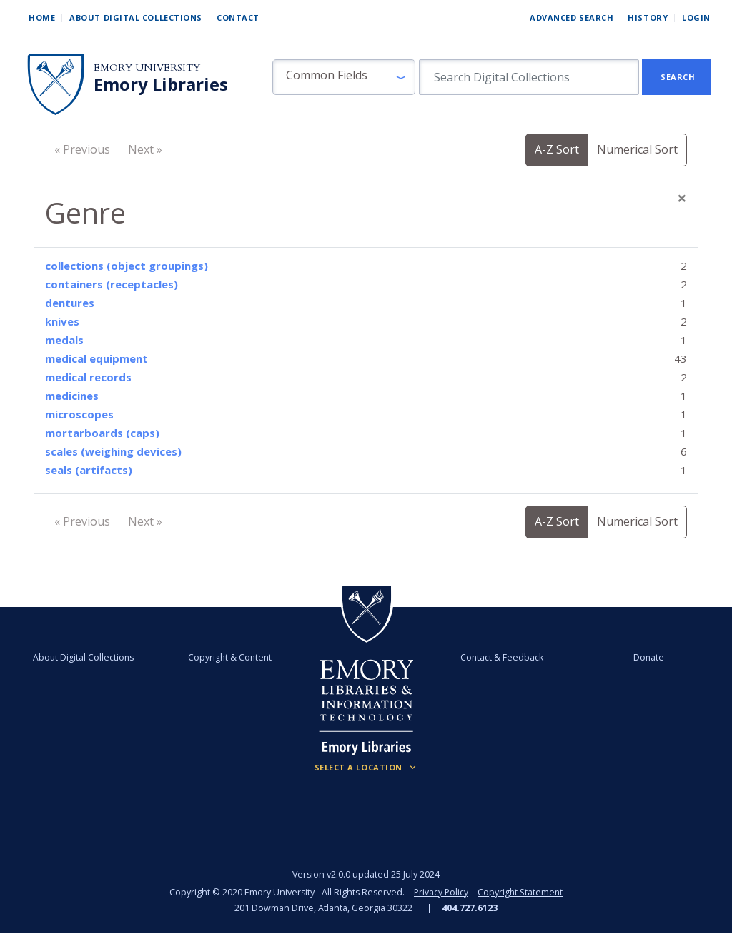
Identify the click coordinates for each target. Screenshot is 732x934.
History (648, 17)
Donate (642, 657)
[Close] (682, 198)
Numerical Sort (637, 149)
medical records (88, 377)
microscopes (79, 414)
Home (42, 17)
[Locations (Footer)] (366, 767)
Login (696, 17)
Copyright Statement (521, 892)
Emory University (147, 67)
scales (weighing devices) (113, 451)
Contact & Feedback (500, 657)
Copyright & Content (232, 657)
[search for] (529, 77)
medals (64, 340)
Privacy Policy (440, 892)
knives (62, 321)
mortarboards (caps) (102, 433)
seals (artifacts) (88, 470)
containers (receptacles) (111, 284)
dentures (69, 303)
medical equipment (96, 358)
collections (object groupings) (126, 265)
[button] (343, 77)
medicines (72, 395)
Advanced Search (571, 17)
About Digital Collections (135, 17)
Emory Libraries (161, 84)
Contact (238, 17)
